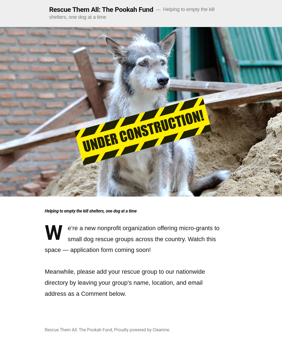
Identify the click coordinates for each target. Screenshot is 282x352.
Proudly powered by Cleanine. (142, 329)
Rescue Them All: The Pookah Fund (101, 10)
